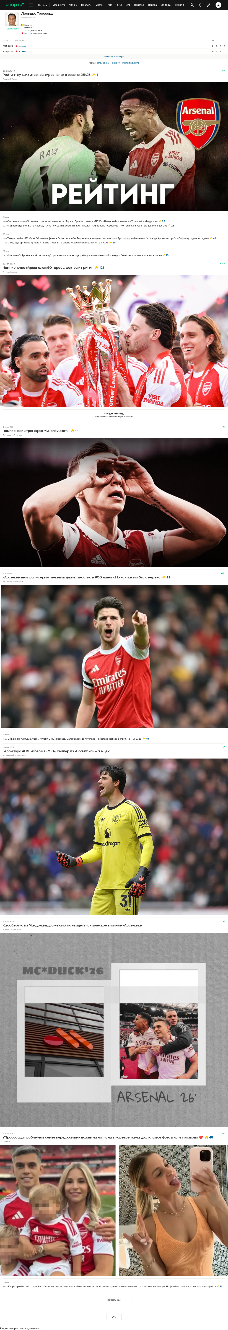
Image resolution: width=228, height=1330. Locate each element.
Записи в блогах (130, 63)
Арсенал (28, 33)
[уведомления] (200, 5)
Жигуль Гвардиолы (12, 929)
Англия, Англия (10, 272)
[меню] (31, 5)
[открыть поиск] (192, 5)
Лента (92, 63)
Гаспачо (6, 1141)
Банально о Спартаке (12, 435)
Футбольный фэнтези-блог (15, 755)
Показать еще (114, 1299)
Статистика (103, 63)
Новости (115, 63)
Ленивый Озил (10, 79)
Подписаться (12, 29)
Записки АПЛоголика (13, 581)
